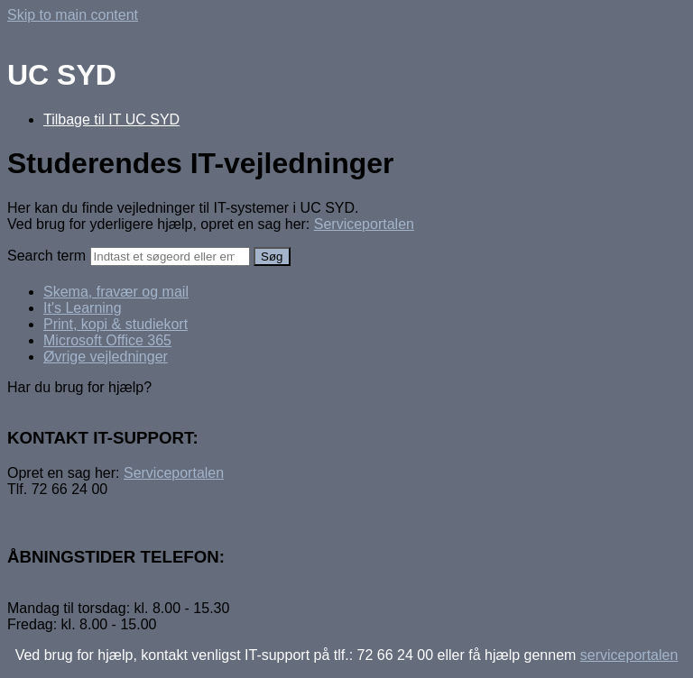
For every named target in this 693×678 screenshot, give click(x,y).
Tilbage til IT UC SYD (111, 119)
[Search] (170, 256)
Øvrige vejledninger (105, 356)
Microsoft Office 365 (107, 340)
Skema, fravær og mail (116, 291)
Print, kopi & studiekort (115, 324)
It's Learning (82, 308)
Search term (46, 255)
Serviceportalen (364, 224)
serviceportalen (629, 655)
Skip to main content (72, 15)
